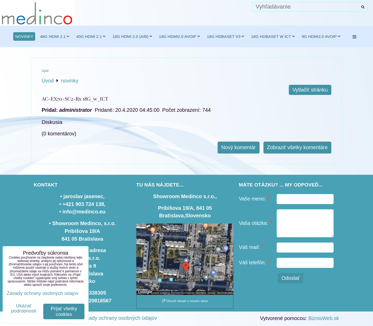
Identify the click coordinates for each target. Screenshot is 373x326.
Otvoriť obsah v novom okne (185, 301)
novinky (24, 36)
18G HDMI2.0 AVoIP (179, 36)
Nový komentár (238, 147)
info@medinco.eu (83, 211)
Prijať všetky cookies (64, 311)
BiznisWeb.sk (323, 318)
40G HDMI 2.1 (91, 36)
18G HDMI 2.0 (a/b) (132, 36)
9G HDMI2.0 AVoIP (321, 36)
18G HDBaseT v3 (226, 36)
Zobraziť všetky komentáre (297, 147)
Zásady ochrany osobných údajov (119, 318)
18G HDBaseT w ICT (273, 36)
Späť (45, 71)
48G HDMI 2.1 (54, 36)
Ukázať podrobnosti (23, 308)
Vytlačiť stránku (310, 90)
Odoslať (290, 278)
